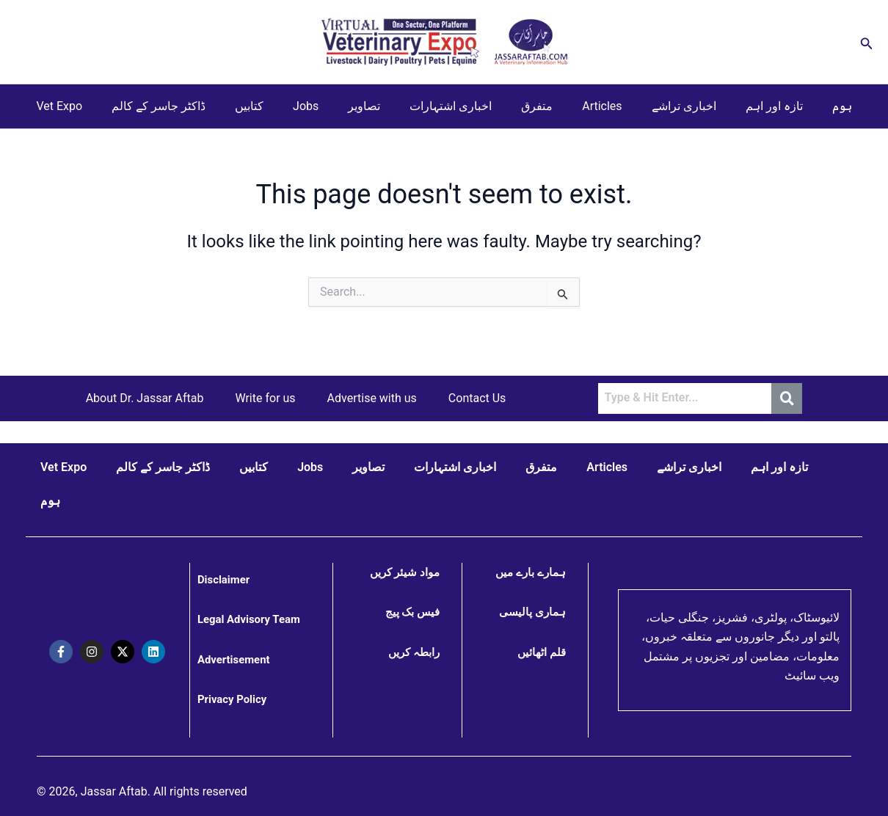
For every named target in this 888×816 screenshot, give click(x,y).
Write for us (265, 395)
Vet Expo (88, 106)
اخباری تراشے (666, 106)
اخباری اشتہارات (451, 106)
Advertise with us (372, 395)
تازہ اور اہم (750, 106)
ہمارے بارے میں (529, 566)
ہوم (813, 106)
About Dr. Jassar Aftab (145, 395)
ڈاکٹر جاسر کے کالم (182, 106)
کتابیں (266, 106)
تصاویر (370, 106)
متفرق (531, 106)
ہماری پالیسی (531, 606)
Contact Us (477, 395)
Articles (590, 106)
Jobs (317, 106)
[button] (866, 42)
